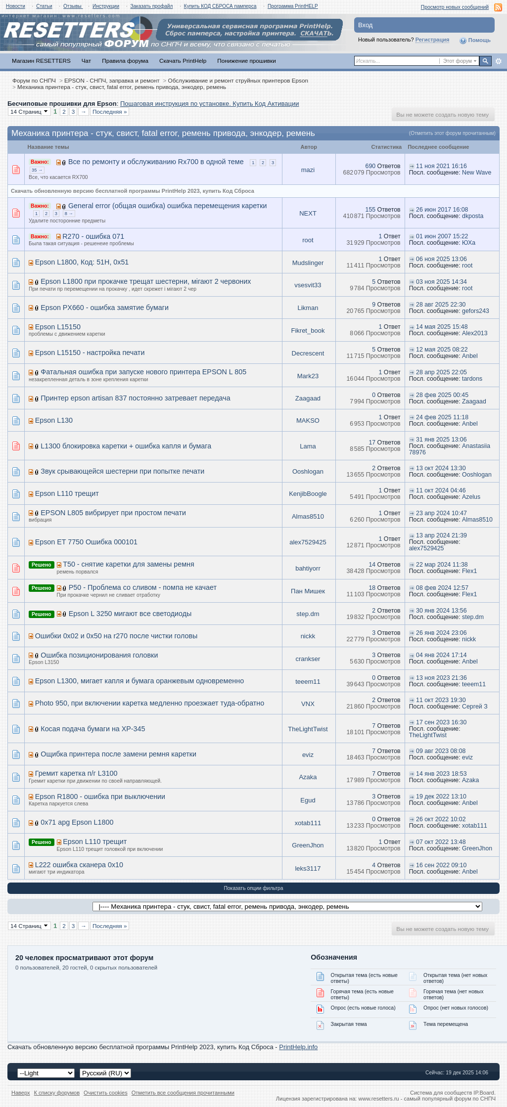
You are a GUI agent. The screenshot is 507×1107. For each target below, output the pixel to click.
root (307, 240)
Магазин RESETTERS (41, 60)
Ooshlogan (307, 471)
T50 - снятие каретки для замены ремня (128, 564)
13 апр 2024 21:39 (441, 535)
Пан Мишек (308, 591)
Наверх (20, 1093)
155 (371, 209)
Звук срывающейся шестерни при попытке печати (122, 471)
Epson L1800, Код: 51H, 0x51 (82, 262)
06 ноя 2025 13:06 (441, 259)
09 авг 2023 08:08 (440, 751)
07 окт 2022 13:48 (440, 842)
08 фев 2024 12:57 (442, 587)
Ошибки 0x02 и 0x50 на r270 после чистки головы (116, 636)
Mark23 (308, 376)
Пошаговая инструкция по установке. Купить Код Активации (209, 103)
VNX (308, 704)
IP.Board (483, 1093)
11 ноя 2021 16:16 (441, 166)
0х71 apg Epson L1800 (77, 822)
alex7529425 (307, 542)
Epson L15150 (58, 327)
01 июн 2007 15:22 (442, 236)
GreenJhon (307, 845)
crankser (308, 659)
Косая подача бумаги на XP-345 (93, 729)
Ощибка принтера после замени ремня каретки (118, 754)
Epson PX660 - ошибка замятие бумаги (105, 307)
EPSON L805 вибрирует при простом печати (113, 513)
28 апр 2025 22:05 (441, 372)
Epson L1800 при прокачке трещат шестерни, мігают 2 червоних (146, 281)
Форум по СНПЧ (34, 80)
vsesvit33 (307, 285)
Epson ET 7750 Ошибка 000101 (86, 542)
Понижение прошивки (246, 60)
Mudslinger (308, 262)
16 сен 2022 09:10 (441, 865)
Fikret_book (307, 330)
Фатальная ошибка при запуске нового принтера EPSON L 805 (143, 372)
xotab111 (308, 823)
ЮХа (468, 242)
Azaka (308, 777)
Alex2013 (474, 333)
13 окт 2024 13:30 (440, 468)
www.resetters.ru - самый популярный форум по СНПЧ (427, 1099)
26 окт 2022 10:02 (440, 819)
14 (372, 564)
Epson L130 (54, 420)
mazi (308, 170)
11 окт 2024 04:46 (440, 490)
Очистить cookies (106, 1093)
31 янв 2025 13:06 (441, 439)
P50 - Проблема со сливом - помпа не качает (143, 587)
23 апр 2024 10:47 (441, 513)
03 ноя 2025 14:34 (441, 281)
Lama (308, 446)
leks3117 (308, 868)
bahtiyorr (308, 568)
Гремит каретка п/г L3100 (76, 773)
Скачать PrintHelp (182, 60)
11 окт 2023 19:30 (440, 700)
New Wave (476, 172)
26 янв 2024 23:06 (441, 632)
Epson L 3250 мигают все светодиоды (130, 614)
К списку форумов (57, 1093)
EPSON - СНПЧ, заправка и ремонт (112, 80)
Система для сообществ (441, 1093)
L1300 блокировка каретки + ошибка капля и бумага (126, 446)
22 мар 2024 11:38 (442, 564)
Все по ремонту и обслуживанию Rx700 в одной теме (156, 162)
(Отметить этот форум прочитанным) (452, 133)
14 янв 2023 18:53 (441, 773)
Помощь (475, 40)
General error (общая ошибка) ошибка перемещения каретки (167, 206)
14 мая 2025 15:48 (441, 326)
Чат (86, 60)
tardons (472, 378)
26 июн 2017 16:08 (442, 209)
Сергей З (475, 706)
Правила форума (125, 60)
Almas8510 (308, 516)
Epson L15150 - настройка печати (90, 352)
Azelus (471, 496)
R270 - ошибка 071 (93, 236)
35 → (37, 170)
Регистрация (432, 40)
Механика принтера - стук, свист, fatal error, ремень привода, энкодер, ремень (121, 87)
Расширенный (498, 61)
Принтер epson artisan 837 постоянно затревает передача (135, 398)
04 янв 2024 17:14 (441, 655)
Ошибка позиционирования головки (99, 655)
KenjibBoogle (308, 493)
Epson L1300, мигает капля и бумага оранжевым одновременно (139, 681)
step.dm (307, 614)
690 (371, 166)
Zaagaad (308, 398)
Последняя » (109, 111)
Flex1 (469, 571)
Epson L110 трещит (67, 493)
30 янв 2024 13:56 (441, 610)
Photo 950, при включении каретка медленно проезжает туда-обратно (150, 703)
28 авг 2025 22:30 (440, 304)
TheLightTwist (307, 729)
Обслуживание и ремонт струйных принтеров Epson (238, 80)
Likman (307, 307)
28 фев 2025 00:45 (442, 395)
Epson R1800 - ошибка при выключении (100, 796)
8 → (69, 213)
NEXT (307, 213)
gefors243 (475, 311)
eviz (308, 754)
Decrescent (308, 353)
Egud (307, 800)
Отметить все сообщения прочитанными (183, 1093)
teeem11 (308, 681)
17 (372, 442)
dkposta (472, 216)
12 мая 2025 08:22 (441, 349)
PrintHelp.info (298, 1047)
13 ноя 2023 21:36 (441, 677)
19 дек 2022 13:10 (441, 796)
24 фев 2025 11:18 (442, 417)
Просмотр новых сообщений (455, 7)
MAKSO (308, 420)
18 (372, 587)
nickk (308, 636)
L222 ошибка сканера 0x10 (79, 865)
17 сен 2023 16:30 (441, 722)
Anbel (470, 356)
